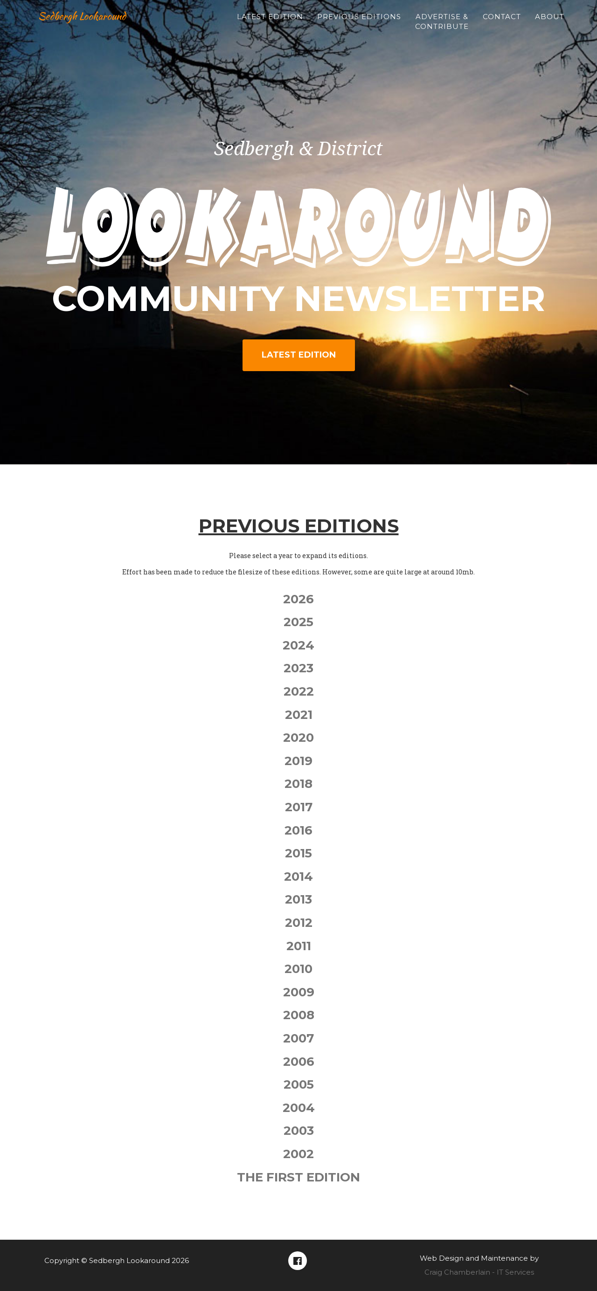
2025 (298, 621)
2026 (298, 599)
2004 (299, 1107)
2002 (298, 1153)
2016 (298, 830)
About (549, 25)
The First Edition (298, 1177)
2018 (298, 783)
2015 (298, 853)
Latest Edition (270, 25)
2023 (298, 668)
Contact (502, 25)
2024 (298, 645)
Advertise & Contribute (442, 30)
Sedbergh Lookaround (94, 25)
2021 (298, 714)
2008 (298, 1015)
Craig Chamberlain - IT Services (479, 1272)
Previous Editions (359, 25)
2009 (298, 992)
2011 (298, 946)
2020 (298, 737)
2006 (298, 1061)
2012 (298, 922)
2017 (298, 807)
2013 (298, 899)
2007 (298, 1038)
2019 (298, 760)
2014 (298, 876)
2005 (299, 1084)
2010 (298, 968)
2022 (299, 691)
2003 (299, 1130)
